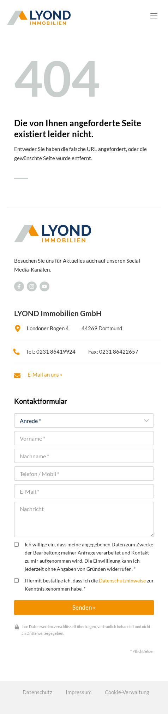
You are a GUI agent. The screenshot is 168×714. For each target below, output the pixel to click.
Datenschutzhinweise (122, 581)
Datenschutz (37, 692)
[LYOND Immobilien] (39, 18)
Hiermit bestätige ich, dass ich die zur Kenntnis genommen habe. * (84, 585)
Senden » (84, 607)
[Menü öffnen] (153, 16)
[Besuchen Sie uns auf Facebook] (19, 286)
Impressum (78, 692)
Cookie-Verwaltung (127, 692)
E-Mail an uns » (45, 374)
